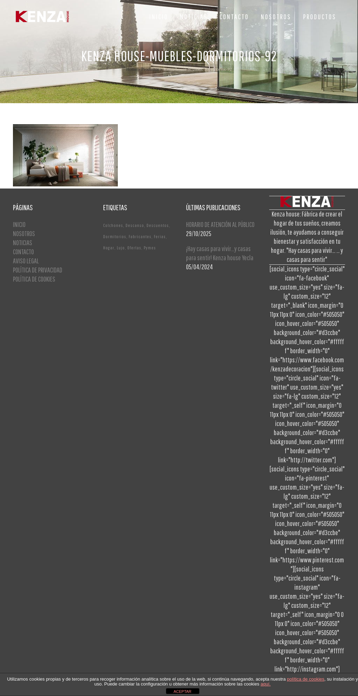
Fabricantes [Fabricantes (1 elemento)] (140, 236)
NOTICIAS (22, 243)
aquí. (265, 684)
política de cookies (305, 679)
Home (131, 69)
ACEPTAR (182, 691)
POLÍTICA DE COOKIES (34, 279)
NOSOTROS (24, 233)
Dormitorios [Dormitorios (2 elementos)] (114, 236)
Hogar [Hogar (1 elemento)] (108, 247)
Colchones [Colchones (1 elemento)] (113, 225)
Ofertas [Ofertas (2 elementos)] (134, 247)
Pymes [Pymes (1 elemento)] (150, 247)
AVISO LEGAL (26, 261)
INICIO (19, 224)
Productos (150, 69)
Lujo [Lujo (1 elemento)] (121, 247)
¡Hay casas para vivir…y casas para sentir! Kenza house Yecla (219, 253)
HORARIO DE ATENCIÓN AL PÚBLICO (220, 224)
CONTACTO (23, 252)
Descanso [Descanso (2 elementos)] (135, 225)
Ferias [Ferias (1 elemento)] (160, 236)
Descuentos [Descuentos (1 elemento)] (157, 225)
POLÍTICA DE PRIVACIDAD (37, 270)
